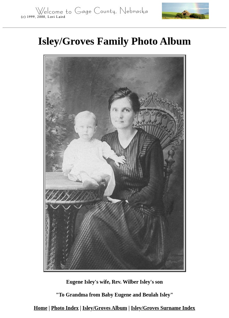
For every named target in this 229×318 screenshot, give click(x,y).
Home (40, 308)
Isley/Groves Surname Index (163, 308)
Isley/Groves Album (104, 308)
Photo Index (65, 308)
